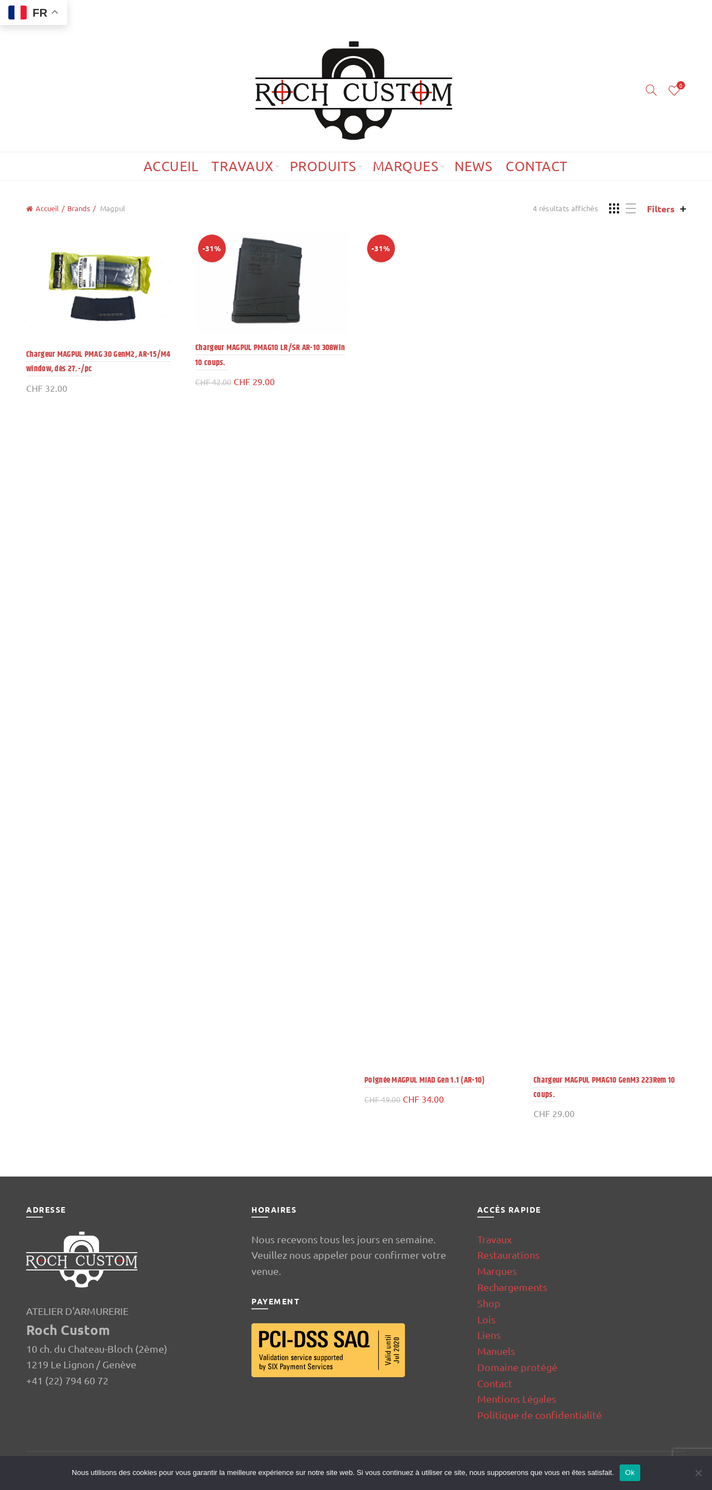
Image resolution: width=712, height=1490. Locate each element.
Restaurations (508, 1254)
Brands (78, 208)
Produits (323, 166)
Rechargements (512, 1287)
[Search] (651, 90)
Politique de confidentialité (539, 1415)
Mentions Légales (516, 1398)
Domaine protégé (517, 1367)
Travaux (242, 166)
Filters (661, 208)
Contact (537, 166)
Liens (489, 1334)
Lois (486, 1319)
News (473, 166)
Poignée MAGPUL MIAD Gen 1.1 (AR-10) (424, 1080)
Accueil (171, 166)
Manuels (496, 1351)
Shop (489, 1303)
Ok (630, 1472)
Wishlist (680, 85)
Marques (406, 166)
